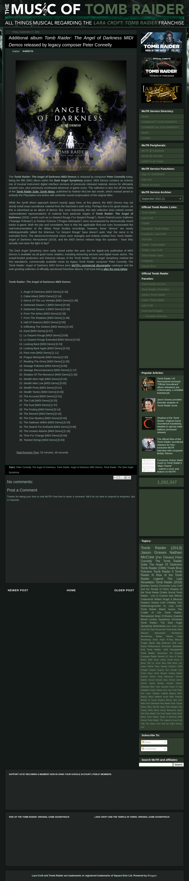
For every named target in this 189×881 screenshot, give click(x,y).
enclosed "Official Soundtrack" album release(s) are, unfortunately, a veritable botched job (170, 385)
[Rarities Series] (149, 585)
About (145, 132)
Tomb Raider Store (152, 255)
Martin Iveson (167, 609)
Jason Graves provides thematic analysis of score (169, 402)
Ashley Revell (166, 660)
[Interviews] (159, 626)
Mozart (169, 700)
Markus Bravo (147, 697)
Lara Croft (147, 217)
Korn (165, 690)
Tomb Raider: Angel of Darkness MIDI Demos (79, 467)
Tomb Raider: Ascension (154, 653)
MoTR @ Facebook (153, 150)
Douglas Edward (148, 670)
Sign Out (147, 179)
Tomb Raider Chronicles (155, 289)
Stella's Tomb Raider (153, 294)
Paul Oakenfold (152, 703)
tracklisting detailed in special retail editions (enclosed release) (169, 425)
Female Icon (176, 670)
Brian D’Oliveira (163, 616)
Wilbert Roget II (163, 599)
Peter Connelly (23, 467)
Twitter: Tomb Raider (153, 244)
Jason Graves (153, 552)
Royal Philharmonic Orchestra (156, 646)
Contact (146, 137)
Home (71, 590)
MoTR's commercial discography (91, 265)
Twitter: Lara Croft (152, 250)
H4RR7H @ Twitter (153, 161)
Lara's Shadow (152, 693)
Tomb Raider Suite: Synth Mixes (35, 191)
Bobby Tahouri (164, 636)
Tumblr (146, 223)
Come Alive (161, 663)
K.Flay (170, 639)
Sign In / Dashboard (153, 174)
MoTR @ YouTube (152, 156)
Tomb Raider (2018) (169, 582)
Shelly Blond (153, 710)
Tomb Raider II (163, 571)
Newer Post (18, 590)
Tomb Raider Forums (154, 284)
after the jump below (115, 269)
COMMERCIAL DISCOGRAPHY (160, 127)
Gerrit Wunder (160, 673)
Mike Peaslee (176, 697)
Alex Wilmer (175, 595)
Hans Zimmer (169, 680)
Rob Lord (177, 643)
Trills (143, 724)
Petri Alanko (165, 703)
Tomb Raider (149, 212)
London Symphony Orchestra (165, 619)
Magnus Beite (175, 693)
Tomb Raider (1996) (153, 568)
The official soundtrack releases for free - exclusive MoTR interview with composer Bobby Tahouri (170, 446)
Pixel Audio (171, 629)
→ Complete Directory (154, 316)
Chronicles (164, 585)
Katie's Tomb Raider (153, 300)
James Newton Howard (161, 683)
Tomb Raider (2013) (161, 548)
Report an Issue (151, 184)
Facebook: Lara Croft (154, 234)
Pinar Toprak (176, 703)
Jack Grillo (171, 626)
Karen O (174, 687)
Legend (158, 578)
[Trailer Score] (167, 592)
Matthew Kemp (162, 697)
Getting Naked (175, 673)
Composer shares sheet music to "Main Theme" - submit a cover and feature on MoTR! (170, 466)
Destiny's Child (175, 666)
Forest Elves (146, 673)
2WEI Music (153, 660)
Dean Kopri (159, 639)
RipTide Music (159, 707)
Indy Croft (147, 305)
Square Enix (149, 266)
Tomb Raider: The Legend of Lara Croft (165, 720)
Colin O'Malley (168, 602)
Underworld (147, 599)
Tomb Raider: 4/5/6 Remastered (164, 649)
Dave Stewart (161, 666)
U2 (171, 653)
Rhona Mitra (146, 707)
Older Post (124, 590)
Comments (149, 748)
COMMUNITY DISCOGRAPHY (159, 121)
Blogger (151, 875)
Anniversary (146, 636)
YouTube (147, 239)
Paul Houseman (158, 629)
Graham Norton (148, 677)
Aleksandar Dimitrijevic (168, 633)
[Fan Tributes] (165, 557)
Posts (146, 742)
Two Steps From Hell (155, 724)
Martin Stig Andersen (160, 643)
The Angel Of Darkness (43, 467)
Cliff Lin (150, 663)
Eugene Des (163, 670)
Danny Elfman (147, 666)
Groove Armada (155, 680)
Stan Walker (150, 714)
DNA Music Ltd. (174, 663)
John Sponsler (162, 687)
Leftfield (164, 693)
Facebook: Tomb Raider (155, 228)
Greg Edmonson (165, 677)
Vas (167, 724)
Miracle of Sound (149, 700)
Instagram (147, 260)
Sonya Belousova (168, 710)
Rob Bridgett (171, 707)
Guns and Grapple (152, 310)
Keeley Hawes (156, 690)
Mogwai (161, 700)
